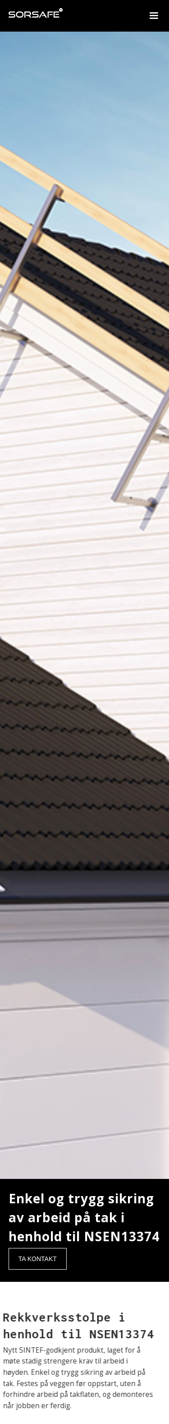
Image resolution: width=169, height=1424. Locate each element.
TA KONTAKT (37, 1258)
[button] (153, 16)
